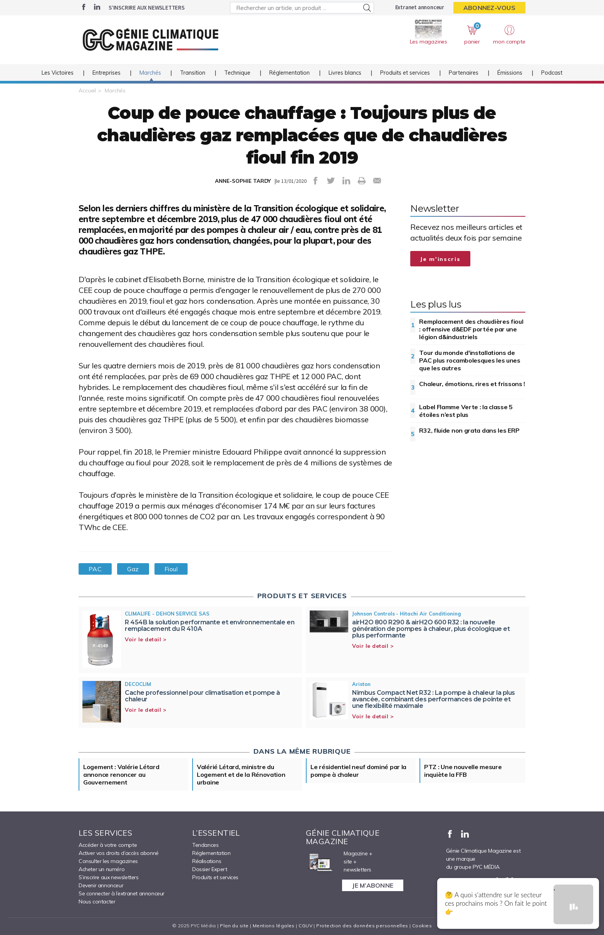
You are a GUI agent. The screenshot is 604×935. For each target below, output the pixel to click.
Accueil (87, 90)
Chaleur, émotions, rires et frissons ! (472, 384)
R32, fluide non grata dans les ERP (469, 430)
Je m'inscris (440, 259)
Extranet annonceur (419, 7)
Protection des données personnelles (362, 925)
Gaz (133, 569)
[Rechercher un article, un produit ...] (302, 7)
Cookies (422, 925)
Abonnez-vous (489, 8)
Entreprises (106, 72)
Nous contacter (97, 901)
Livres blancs (345, 72)
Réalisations (206, 861)
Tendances (205, 844)
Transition (192, 72)
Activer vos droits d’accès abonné (119, 853)
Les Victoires (58, 72)
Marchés (150, 72)
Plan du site (234, 925)
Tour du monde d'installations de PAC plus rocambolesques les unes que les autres (469, 360)
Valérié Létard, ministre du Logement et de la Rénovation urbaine (241, 774)
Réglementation (289, 72)
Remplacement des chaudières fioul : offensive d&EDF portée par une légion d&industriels (471, 329)
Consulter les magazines (108, 861)
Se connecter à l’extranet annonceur (121, 893)
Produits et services (405, 72)
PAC (95, 569)
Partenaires (463, 72)
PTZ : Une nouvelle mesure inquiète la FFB (463, 770)
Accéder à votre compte (108, 844)
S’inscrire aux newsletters (147, 7)
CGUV (305, 925)
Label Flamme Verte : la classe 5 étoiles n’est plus (465, 410)
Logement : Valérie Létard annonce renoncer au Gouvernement (121, 774)
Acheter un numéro (101, 869)
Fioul (171, 569)
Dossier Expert (209, 869)
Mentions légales (274, 925)
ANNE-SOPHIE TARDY (243, 181)
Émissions (509, 72)
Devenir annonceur (101, 885)
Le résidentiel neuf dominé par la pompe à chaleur (358, 770)
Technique (237, 72)
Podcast (551, 72)
